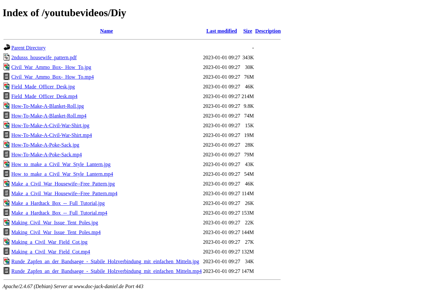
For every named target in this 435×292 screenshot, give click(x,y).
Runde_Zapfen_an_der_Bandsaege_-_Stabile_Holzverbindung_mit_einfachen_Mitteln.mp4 (106, 271)
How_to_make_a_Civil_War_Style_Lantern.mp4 (62, 174)
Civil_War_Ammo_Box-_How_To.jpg (51, 67)
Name (106, 31)
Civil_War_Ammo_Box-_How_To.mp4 (52, 77)
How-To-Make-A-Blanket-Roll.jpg (47, 106)
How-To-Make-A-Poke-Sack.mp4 (46, 154)
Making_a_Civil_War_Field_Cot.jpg (49, 242)
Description (268, 31)
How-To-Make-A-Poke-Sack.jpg (45, 145)
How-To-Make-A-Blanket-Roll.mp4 (48, 115)
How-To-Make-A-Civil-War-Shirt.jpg (50, 125)
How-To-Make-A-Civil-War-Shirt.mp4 (51, 135)
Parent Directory (28, 48)
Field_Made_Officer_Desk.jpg (43, 86)
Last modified (221, 31)
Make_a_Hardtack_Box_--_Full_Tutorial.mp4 (59, 213)
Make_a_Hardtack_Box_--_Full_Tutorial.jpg (58, 203)
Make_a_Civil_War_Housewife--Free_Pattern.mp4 (64, 193)
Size (247, 31)
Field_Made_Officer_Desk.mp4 (44, 96)
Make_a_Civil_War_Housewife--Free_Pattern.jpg (63, 183)
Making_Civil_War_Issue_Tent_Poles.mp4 (56, 232)
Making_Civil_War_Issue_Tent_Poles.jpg (54, 222)
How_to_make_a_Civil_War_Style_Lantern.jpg (61, 164)
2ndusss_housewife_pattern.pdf (44, 57)
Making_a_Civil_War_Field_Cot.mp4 (50, 251)
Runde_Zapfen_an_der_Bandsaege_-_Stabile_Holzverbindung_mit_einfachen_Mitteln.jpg (105, 261)
